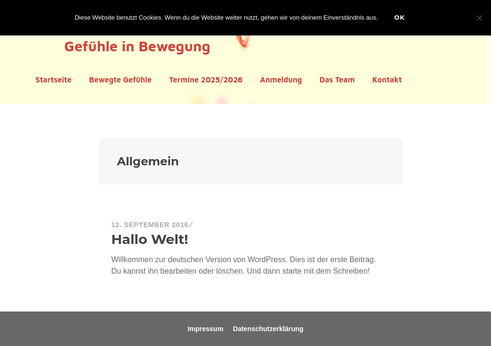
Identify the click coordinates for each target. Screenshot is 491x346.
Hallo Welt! (149, 239)
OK (399, 17)
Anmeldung (281, 79)
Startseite (53, 79)
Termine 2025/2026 (206, 79)
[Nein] (479, 18)
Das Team (337, 79)
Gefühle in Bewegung (137, 45)
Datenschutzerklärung (268, 329)
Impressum (205, 329)
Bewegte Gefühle (120, 79)
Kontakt (387, 79)
